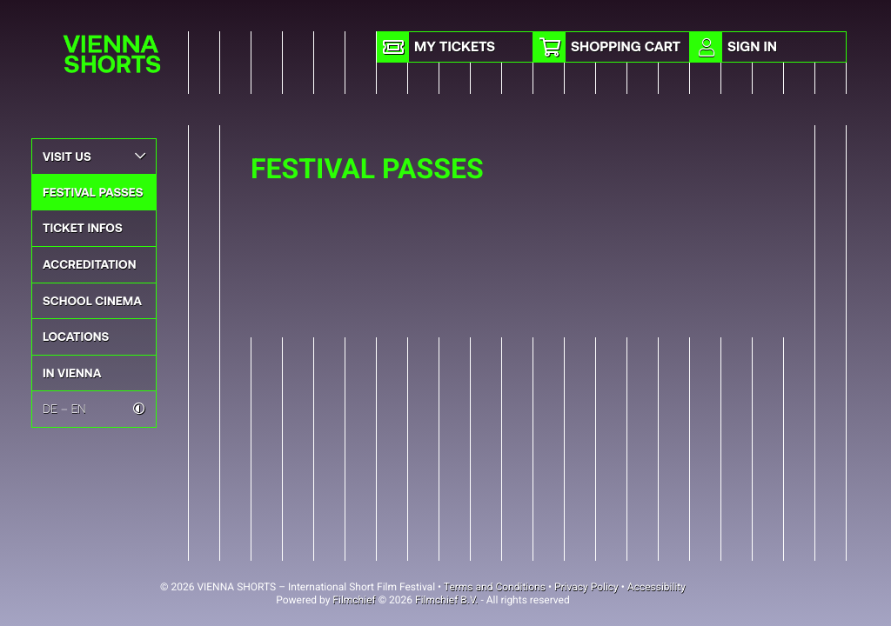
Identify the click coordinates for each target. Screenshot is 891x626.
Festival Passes (93, 191)
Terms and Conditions (495, 587)
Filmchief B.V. (446, 600)
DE (50, 408)
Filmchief (353, 600)
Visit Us (94, 156)
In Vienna (72, 372)
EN (78, 408)
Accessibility (656, 587)
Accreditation (90, 263)
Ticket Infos (83, 227)
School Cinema (92, 300)
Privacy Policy (586, 587)
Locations (76, 336)
